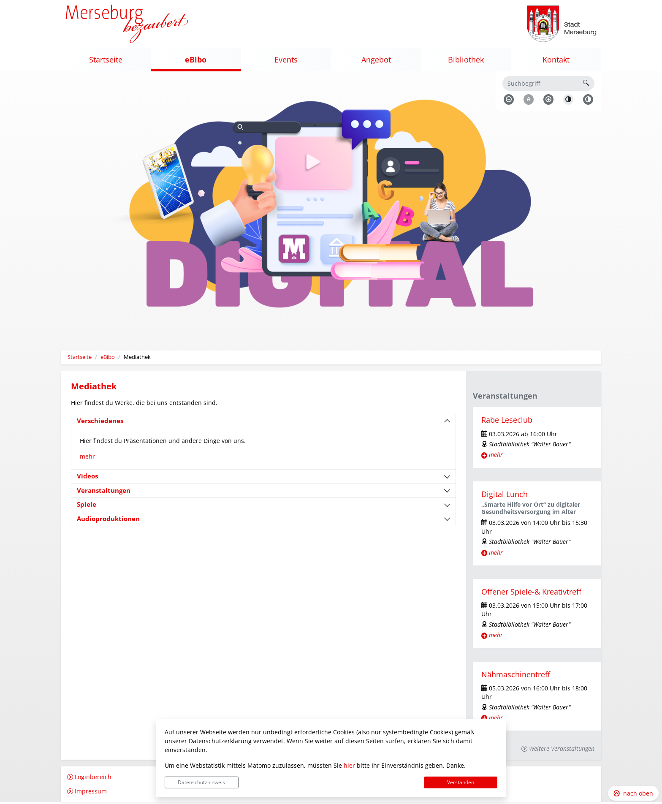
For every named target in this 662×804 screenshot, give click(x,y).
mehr (87, 458)
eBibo (107, 359)
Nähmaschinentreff (515, 676)
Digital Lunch (504, 496)
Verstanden (460, 782)
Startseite (80, 359)
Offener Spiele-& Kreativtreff (531, 594)
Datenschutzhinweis (201, 782)
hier (349, 765)
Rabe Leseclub (506, 422)
